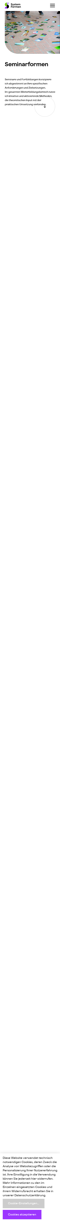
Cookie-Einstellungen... (23, 1203)
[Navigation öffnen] (52, 5)
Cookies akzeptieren (22, 1214)
